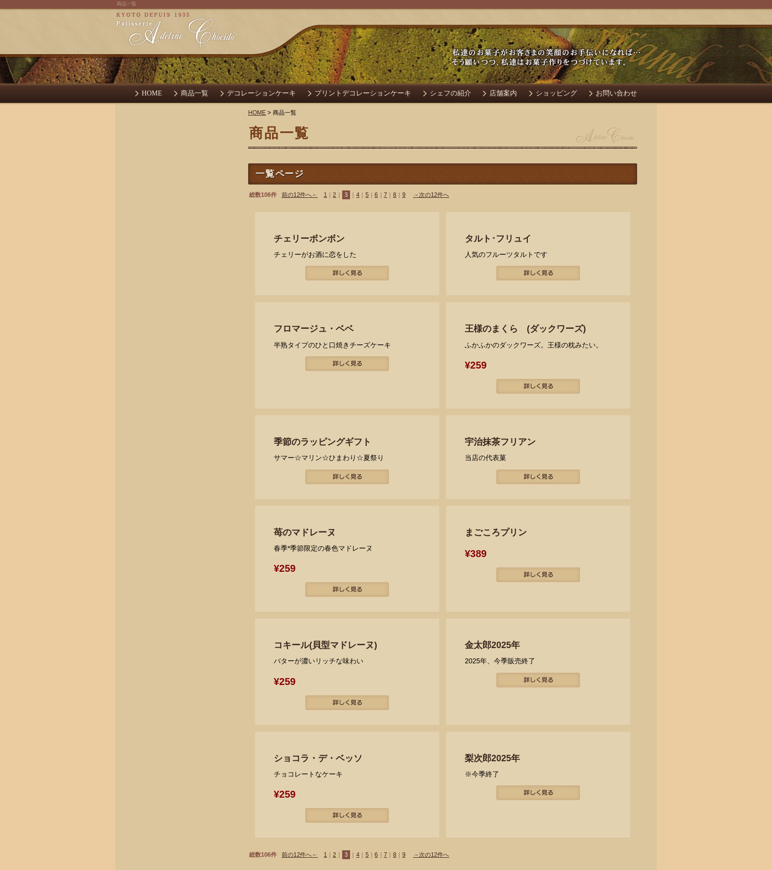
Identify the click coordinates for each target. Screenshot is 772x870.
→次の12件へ (431, 194)
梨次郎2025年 (492, 758)
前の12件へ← (300, 194)
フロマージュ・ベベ (314, 329)
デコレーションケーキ (261, 93)
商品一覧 (194, 93)
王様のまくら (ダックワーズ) (525, 329)
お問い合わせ (616, 93)
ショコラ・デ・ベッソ (318, 758)
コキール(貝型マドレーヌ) (325, 645)
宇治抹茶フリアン (500, 442)
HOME (152, 93)
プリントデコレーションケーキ (363, 93)
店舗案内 (503, 93)
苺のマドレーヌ (305, 532)
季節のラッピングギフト (322, 442)
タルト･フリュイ (498, 239)
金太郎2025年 (492, 645)
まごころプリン (496, 532)
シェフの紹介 (450, 93)
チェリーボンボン (309, 239)
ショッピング (556, 93)
